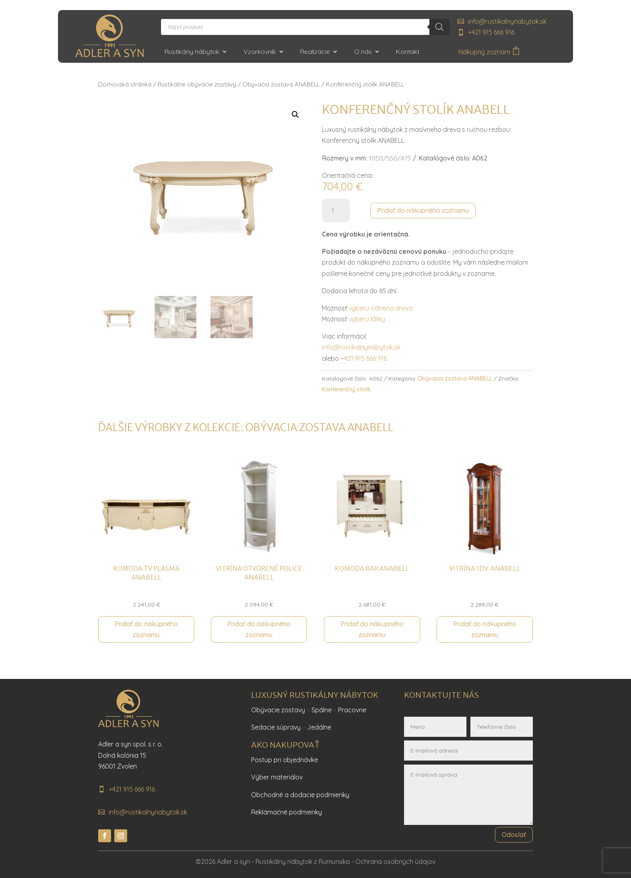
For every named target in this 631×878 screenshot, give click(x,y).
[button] (295, 114)
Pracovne (352, 710)
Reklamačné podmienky (286, 812)
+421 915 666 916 (491, 32)
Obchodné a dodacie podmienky (300, 795)
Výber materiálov (277, 777)
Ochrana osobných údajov (395, 861)
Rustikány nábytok (192, 52)
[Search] (439, 27)
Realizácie (315, 52)
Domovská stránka (124, 84)
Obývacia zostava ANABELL (281, 84)
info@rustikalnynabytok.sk (507, 21)
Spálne (321, 710)
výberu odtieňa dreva (380, 308)
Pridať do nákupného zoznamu (423, 210)
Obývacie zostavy (278, 710)
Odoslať (514, 835)
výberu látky (366, 319)
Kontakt (407, 52)
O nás (363, 52)
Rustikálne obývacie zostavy (197, 84)
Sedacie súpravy (276, 727)
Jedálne (319, 727)
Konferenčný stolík (346, 389)
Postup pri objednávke (284, 760)
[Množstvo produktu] (336, 210)
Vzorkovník (259, 52)
